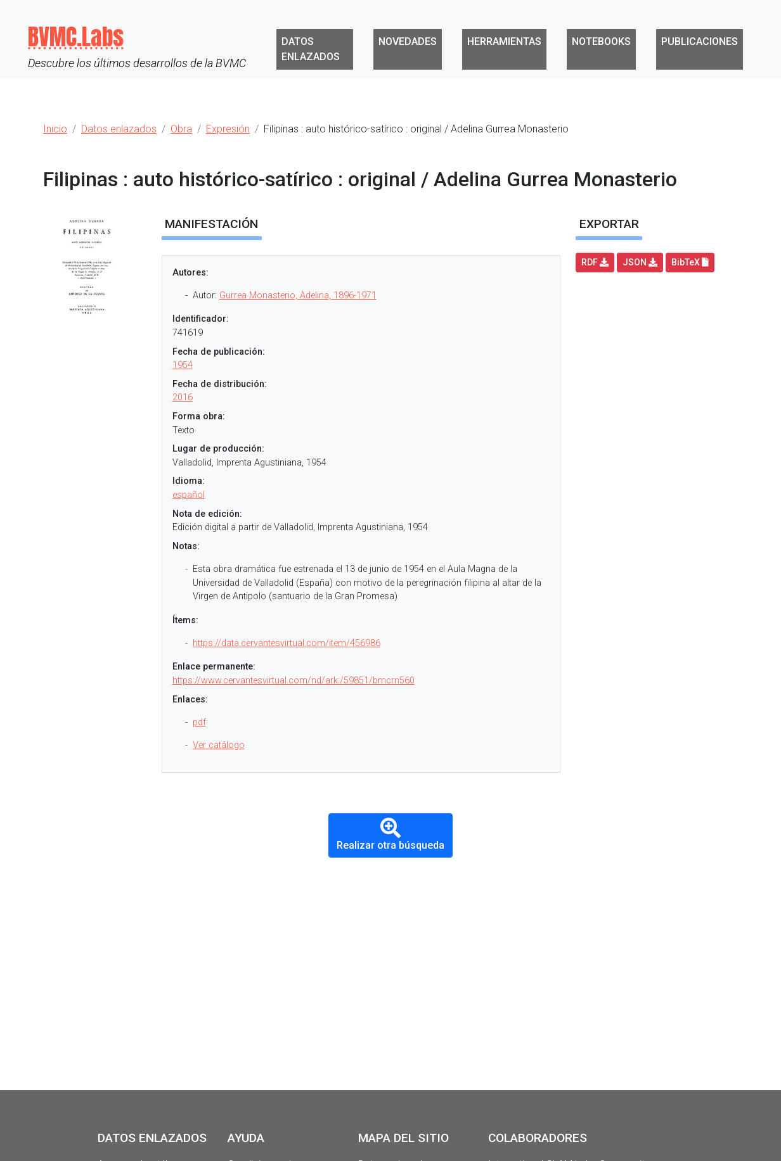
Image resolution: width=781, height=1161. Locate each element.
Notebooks (601, 41)
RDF (595, 262)
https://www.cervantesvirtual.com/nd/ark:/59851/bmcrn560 (293, 680)
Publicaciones (699, 41)
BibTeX (690, 262)
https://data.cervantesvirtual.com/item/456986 (286, 643)
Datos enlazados (310, 49)
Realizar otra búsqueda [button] (390, 834)
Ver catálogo (219, 745)
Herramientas (504, 41)
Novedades (407, 41)
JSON (640, 262)
